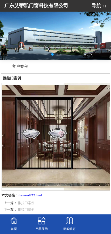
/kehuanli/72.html (30, 195)
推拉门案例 (26, 203)
